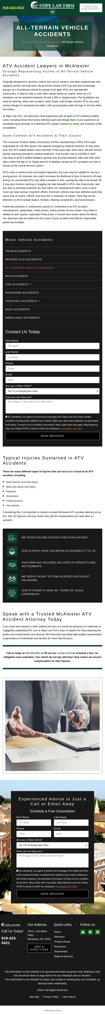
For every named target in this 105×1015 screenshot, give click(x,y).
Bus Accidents (16, 276)
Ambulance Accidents (22, 317)
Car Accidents (18, 284)
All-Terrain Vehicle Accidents (29, 267)
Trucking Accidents (22, 301)
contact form (64, 653)
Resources (60, 946)
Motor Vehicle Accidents (45, 42)
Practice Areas (62, 941)
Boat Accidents (17, 309)
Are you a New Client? (18, 386)
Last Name (11, 352)
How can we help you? (18, 397)
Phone (9, 363)
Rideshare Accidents (22, 292)
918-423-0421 (13, 8)
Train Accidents (18, 251)
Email (8, 374)
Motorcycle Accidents (23, 259)
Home (25, 42)
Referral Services (63, 956)
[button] (52, 11)
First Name (11, 340)
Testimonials (61, 951)
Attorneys (59, 936)
